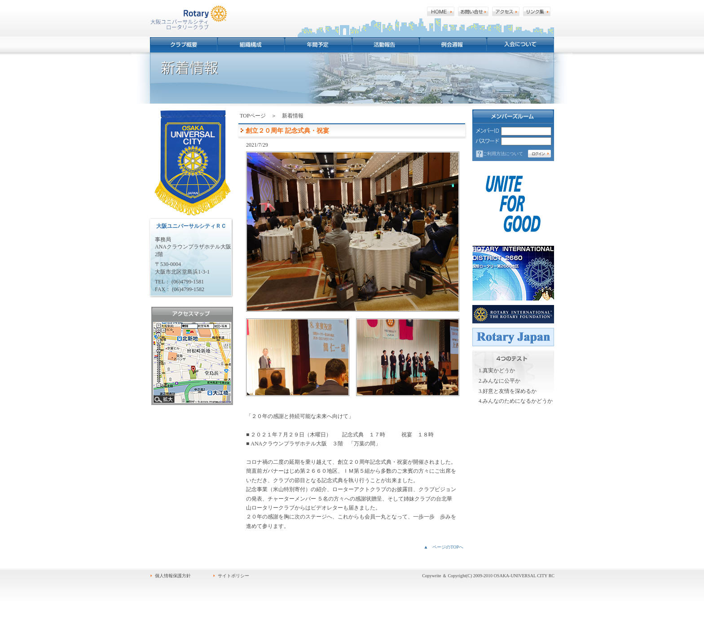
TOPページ (253, 116)
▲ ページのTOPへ (443, 547)
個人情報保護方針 (173, 575)
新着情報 (293, 116)
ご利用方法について (503, 153)
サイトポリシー (233, 575)
